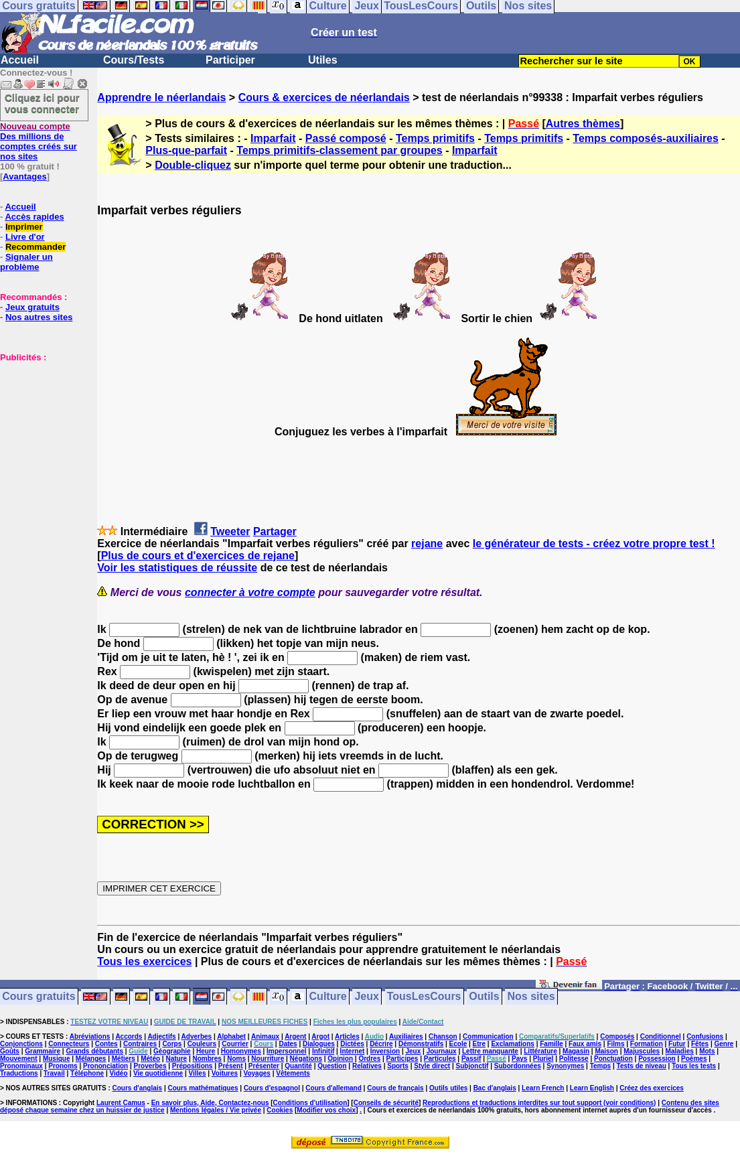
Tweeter (230, 531)
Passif (471, 1058)
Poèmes (694, 1058)
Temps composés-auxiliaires (646, 138)
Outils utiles (448, 1088)
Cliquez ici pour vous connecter (42, 103)
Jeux (366, 997)
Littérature (540, 1051)
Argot (320, 1036)
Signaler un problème (26, 262)
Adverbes (196, 1036)
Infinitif (323, 1051)
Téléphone (87, 1073)
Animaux (265, 1036)
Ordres (369, 1058)
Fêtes (700, 1043)
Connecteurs (68, 1043)
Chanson (443, 1036)
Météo (150, 1058)
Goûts (9, 1051)
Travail (54, 1073)
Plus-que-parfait (186, 150)
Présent (230, 1066)
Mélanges (91, 1058)
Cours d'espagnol (272, 1088)
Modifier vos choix (326, 1110)
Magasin (576, 1051)
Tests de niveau (641, 1066)
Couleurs (202, 1043)
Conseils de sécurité (386, 1102)
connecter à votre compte (250, 592)
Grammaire (42, 1051)
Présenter (263, 1066)
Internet (352, 1051)
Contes (106, 1043)
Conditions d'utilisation (310, 1102)
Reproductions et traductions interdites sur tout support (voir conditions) (539, 1102)
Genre (724, 1043)
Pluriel (543, 1058)
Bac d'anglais (494, 1088)
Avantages (24, 176)
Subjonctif (472, 1066)
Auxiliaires (406, 1036)
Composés (617, 1036)
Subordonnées (517, 1066)
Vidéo (118, 1073)
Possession (657, 1058)
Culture (328, 997)
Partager (275, 531)
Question (331, 1066)
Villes (197, 1073)
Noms (236, 1058)
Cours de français (395, 1088)
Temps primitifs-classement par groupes (339, 150)
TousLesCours (424, 997)
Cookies (280, 1110)
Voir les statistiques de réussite (177, 567)
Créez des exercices (651, 1088)
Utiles (323, 60)
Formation (646, 1043)
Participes (402, 1058)
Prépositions (192, 1066)
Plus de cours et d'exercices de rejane (198, 555)
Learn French (543, 1088)
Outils (484, 997)
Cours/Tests (133, 60)
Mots (707, 1051)
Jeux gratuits (32, 307)
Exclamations (512, 1043)
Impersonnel (286, 1051)
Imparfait (273, 138)
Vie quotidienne (158, 1073)
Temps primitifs (435, 138)
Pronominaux (21, 1066)
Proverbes (150, 1066)
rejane (427, 543)
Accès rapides (34, 217)
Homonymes (241, 1051)
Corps (171, 1043)
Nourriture (267, 1058)
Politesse (574, 1058)
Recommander (35, 247)
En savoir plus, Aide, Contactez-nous (210, 1102)
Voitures (225, 1073)
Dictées (352, 1043)
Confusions (704, 1036)
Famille (551, 1043)
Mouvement (19, 1058)
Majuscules (641, 1051)
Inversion (385, 1051)
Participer (230, 60)
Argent (295, 1036)
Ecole (458, 1043)
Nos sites (531, 997)
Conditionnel (660, 1036)
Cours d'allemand (333, 1088)
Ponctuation (613, 1058)
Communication (488, 1036)
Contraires (140, 1043)
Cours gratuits (38, 997)
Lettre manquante (490, 1051)
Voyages (256, 1073)
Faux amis (585, 1043)
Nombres (206, 1058)
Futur (677, 1043)
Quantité (298, 1066)
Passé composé (345, 138)
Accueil (20, 60)
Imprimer (24, 227)
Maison (606, 1051)
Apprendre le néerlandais (161, 97)
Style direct (432, 1066)
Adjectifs (161, 1036)
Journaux (442, 1051)
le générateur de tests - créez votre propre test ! (594, 543)
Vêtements (293, 1073)
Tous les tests (694, 1066)
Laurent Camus (120, 1102)
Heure (205, 1051)
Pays (519, 1058)
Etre (479, 1043)
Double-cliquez (193, 165)
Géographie (172, 1051)
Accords (128, 1036)
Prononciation (105, 1066)
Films (615, 1043)
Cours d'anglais (138, 1088)
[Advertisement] (40, 429)
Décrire (381, 1043)
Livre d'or (25, 237)
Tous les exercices (144, 961)
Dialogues (319, 1043)
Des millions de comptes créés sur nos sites (38, 141)
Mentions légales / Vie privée (215, 1110)
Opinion (340, 1058)
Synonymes (565, 1066)
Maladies (680, 1051)
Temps (600, 1066)
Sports (398, 1066)
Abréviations (90, 1036)
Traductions (19, 1073)
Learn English (592, 1088)
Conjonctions (21, 1043)
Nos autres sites (38, 317)
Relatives (367, 1066)
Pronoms (62, 1066)
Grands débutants (94, 1051)
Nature (176, 1058)
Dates (288, 1043)
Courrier (235, 1043)
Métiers (123, 1058)
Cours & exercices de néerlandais (324, 97)
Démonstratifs (420, 1043)
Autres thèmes (583, 123)
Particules (440, 1058)
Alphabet (231, 1036)
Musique (56, 1058)
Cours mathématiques (203, 1088)
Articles (347, 1036)
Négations (306, 1058)
